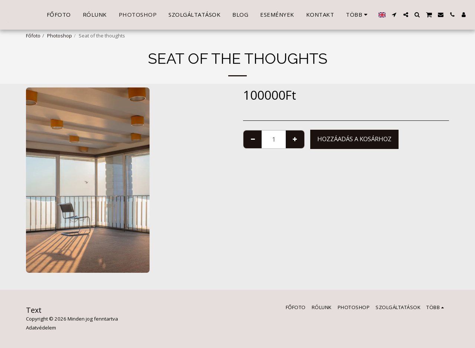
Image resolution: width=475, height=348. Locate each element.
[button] (394, 14)
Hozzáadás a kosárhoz (354, 139)
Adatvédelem (41, 327)
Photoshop (59, 35)
